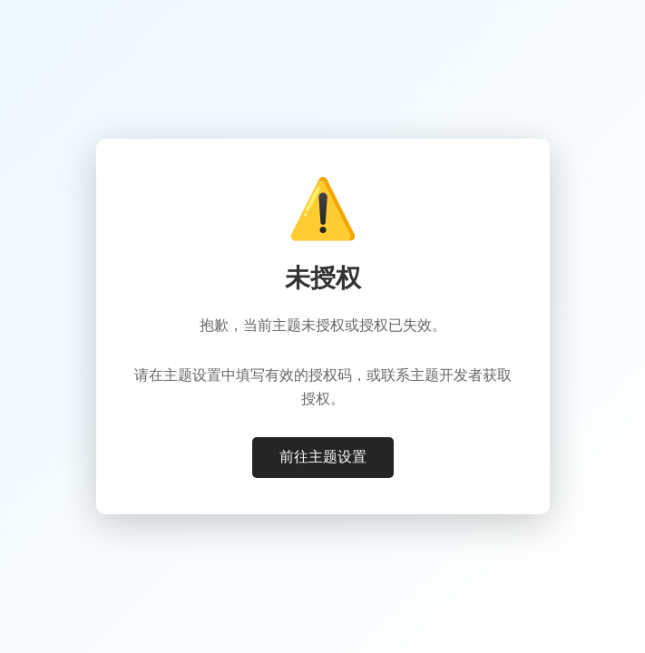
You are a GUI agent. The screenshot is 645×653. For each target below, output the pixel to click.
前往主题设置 (322, 456)
